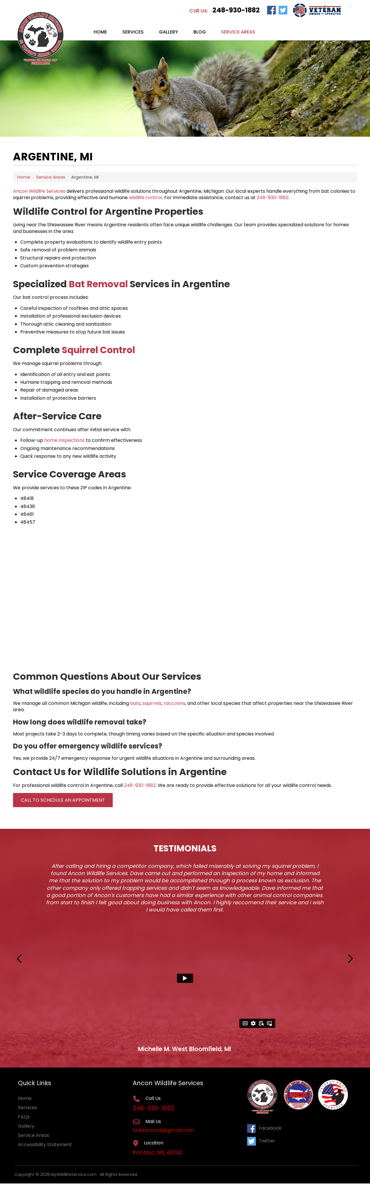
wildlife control (145, 197)
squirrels (152, 703)
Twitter (261, 1140)
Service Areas (50, 177)
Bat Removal (99, 283)
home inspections (64, 440)
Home (23, 177)
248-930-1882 (236, 10)
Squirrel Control (99, 349)
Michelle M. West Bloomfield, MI (184, 1049)
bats (135, 703)
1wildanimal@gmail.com (164, 1130)
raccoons (174, 703)
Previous (20, 957)
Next (350, 957)
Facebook (264, 1127)
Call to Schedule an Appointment (63, 800)
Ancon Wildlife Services (39, 191)
